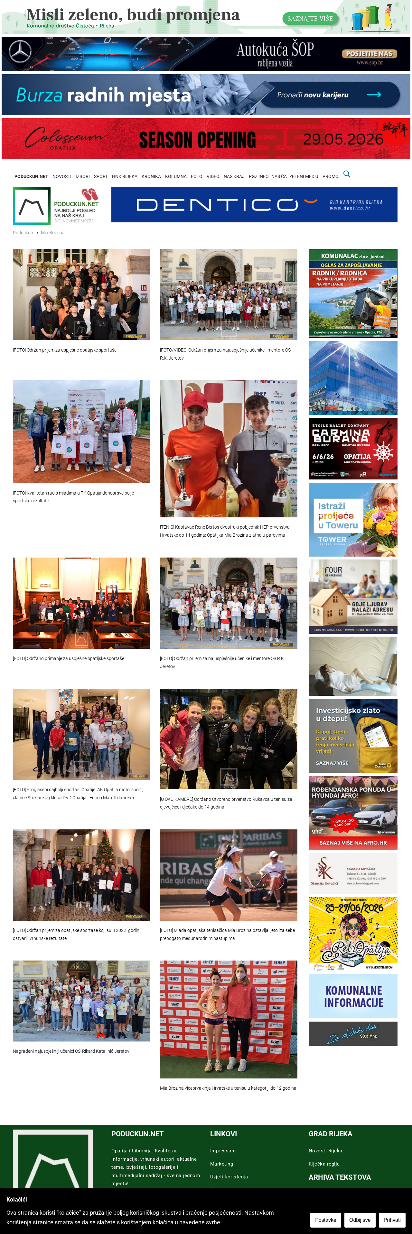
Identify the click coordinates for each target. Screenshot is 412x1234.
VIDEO (213, 176)
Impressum (223, 1151)
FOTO (196, 176)
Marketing (221, 1164)
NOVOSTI (61, 176)
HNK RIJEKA (124, 176)
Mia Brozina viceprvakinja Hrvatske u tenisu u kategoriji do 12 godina (228, 1088)
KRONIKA (151, 176)
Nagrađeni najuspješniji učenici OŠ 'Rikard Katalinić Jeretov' (71, 1051)
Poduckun (23, 233)
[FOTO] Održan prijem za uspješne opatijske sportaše (65, 350)
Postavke (325, 1220)
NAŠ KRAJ (234, 176)
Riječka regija (324, 1164)
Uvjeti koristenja (229, 1177)
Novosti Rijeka (325, 1151)
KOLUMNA (176, 176)
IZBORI (83, 176)
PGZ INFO (259, 176)
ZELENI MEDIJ (303, 176)
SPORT (101, 176)
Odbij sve (360, 1220)
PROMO (331, 176)
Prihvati (392, 1220)
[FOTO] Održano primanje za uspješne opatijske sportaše (68, 658)
